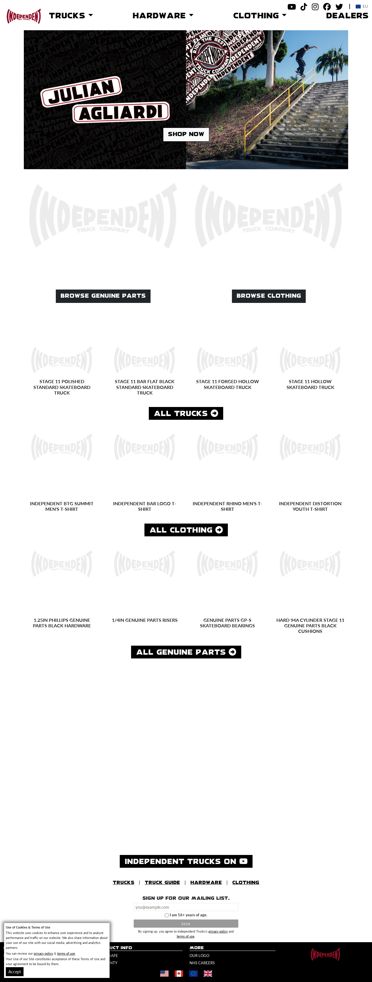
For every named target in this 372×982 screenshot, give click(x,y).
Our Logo (199, 955)
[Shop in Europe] (193, 973)
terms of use (185, 936)
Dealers (347, 16)
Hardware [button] (161, 16)
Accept (14, 971)
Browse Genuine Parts (103, 296)
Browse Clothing (269, 296)
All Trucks (186, 413)
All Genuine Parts (186, 652)
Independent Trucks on (189, 861)
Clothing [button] (257, 16)
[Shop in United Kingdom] (207, 973)
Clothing (245, 883)
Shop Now (186, 134)
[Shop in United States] (164, 973)
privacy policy (218, 931)
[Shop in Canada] (178, 973)
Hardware (206, 883)
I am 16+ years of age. (188, 914)
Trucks (123, 883)
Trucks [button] (68, 16)
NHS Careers (202, 962)
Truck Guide (162, 883)
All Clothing (186, 530)
